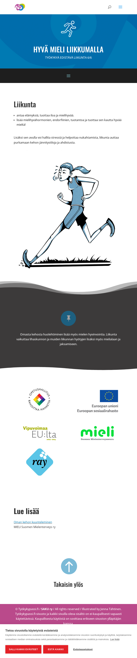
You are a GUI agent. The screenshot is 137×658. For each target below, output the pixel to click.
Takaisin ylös (68, 584)
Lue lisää (114, 639)
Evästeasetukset (83, 649)
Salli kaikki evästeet (23, 649)
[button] (120, 9)
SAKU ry (47, 609)
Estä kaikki (56, 649)
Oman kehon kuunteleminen (33, 522)
